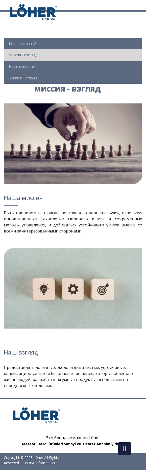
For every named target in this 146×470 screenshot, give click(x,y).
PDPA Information (40, 462)
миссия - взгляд (22, 54)
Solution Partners (23, 78)
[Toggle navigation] (142, 5)
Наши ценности (22, 66)
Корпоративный (22, 43)
